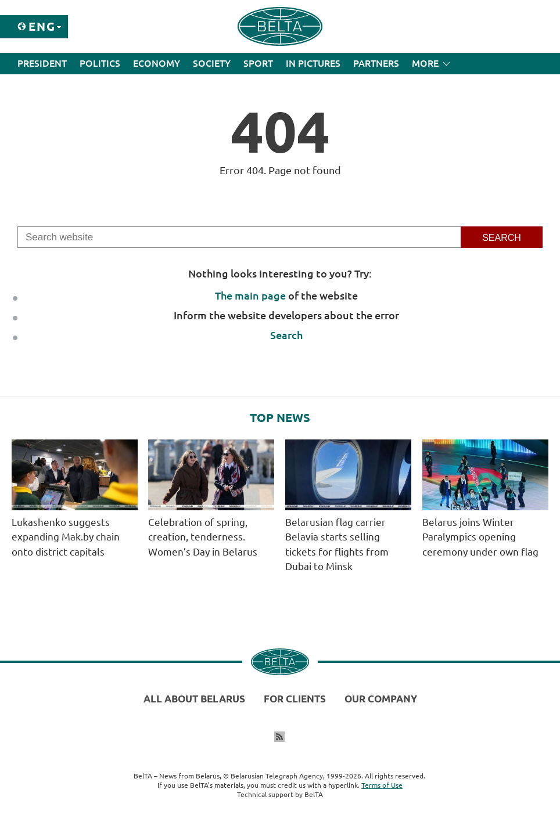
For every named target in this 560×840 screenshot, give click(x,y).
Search (286, 335)
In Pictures (313, 63)
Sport (258, 63)
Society (212, 63)
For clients (295, 698)
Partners (376, 63)
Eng (42, 26)
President (42, 63)
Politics (100, 63)
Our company (380, 698)
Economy (156, 63)
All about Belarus (194, 698)
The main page (250, 295)
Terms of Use (382, 785)
